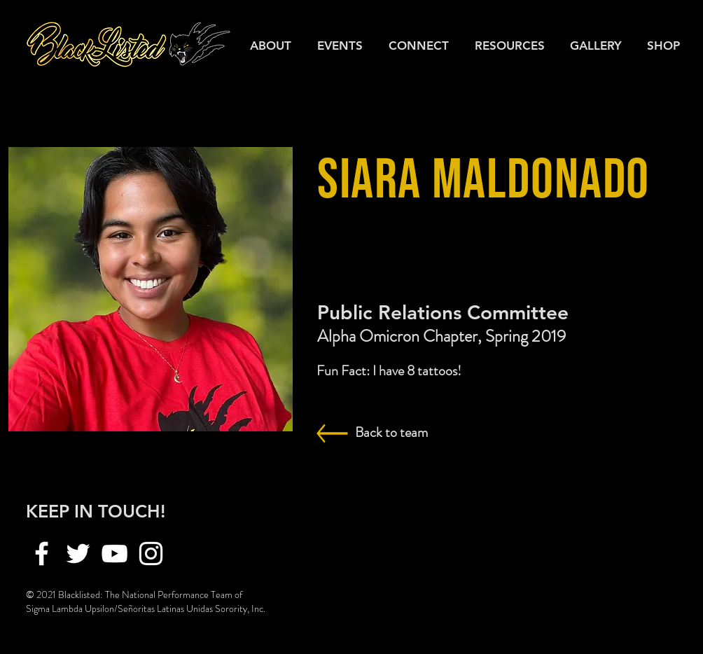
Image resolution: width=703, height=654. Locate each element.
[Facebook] (41, 553)
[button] (511, 45)
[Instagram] (151, 553)
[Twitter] (78, 553)
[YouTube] (114, 553)
